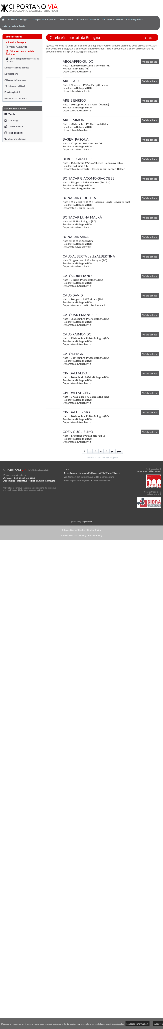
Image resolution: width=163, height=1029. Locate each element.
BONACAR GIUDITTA (79, 198)
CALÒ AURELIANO (77, 276)
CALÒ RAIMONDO (77, 334)
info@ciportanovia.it (38, 470)
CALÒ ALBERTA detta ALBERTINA (89, 256)
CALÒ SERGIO (73, 354)
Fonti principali (13, 132)
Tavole (9, 114)
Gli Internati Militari (112, 19)
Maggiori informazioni (137, 1023)
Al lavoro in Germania (88, 19)
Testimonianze (14, 126)
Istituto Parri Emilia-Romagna (149, 471)
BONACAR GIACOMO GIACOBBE (88, 178)
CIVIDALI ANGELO (77, 393)
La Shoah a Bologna (18, 19)
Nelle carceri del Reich (13, 26)
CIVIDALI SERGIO (76, 412)
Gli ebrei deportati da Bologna (20, 52)
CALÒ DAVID (73, 295)
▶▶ (150, 37)
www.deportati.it (102, 480)
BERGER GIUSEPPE (77, 159)
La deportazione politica (44, 19)
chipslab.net (87, 521)
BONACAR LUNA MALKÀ (82, 217)
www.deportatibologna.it (77, 480)
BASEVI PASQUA (75, 139)
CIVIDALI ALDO (75, 373)
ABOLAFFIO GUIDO (78, 61)
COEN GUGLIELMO (78, 432)
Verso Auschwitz (16, 46)
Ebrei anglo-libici (134, 19)
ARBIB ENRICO (74, 100)
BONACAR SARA (76, 237)
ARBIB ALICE (73, 81)
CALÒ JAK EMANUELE (80, 315)
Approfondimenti (15, 138)
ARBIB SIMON (73, 120)
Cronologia (11, 120)
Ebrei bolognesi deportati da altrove (22, 60)
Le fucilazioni (66, 19)
